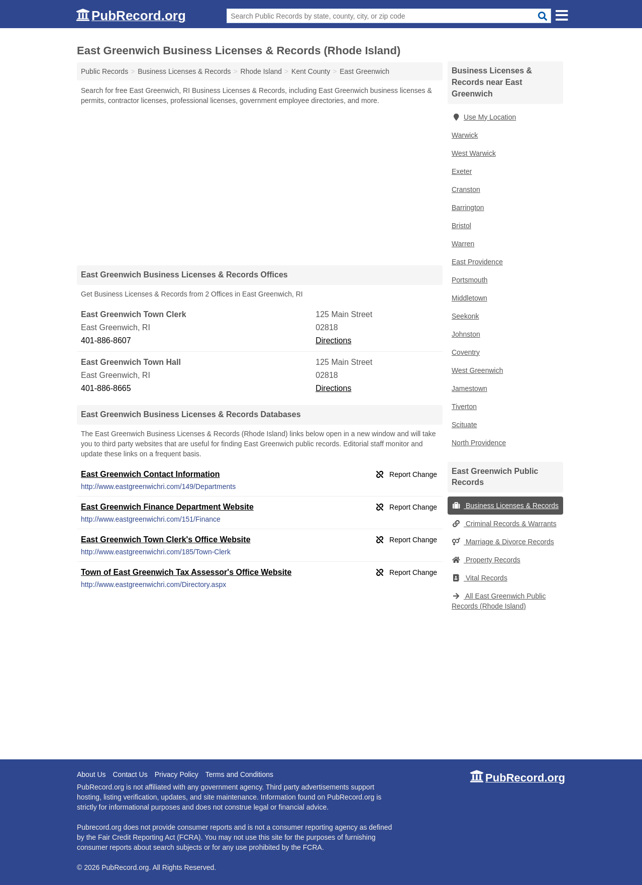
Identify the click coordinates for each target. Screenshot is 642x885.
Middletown (469, 298)
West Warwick (474, 153)
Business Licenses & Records (505, 506)
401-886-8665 (106, 388)
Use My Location (484, 117)
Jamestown (469, 388)
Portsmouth (470, 280)
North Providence (479, 443)
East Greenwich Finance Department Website (167, 507)
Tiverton (464, 407)
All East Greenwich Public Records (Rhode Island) (499, 601)
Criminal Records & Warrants (504, 524)
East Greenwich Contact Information (150, 474)
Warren (463, 244)
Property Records (486, 560)
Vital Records (479, 578)
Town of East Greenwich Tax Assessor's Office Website (186, 572)
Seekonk (465, 316)
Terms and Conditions (239, 774)
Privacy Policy (176, 774)
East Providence (477, 262)
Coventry (466, 352)
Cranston (466, 189)
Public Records (104, 71)
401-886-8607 (106, 340)
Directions (333, 340)
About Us (91, 774)
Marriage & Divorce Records (503, 542)
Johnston (466, 334)
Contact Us (130, 774)
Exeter (462, 171)
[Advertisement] (260, 185)
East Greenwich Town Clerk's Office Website (166, 539)
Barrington (468, 208)
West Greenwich (477, 370)
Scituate (464, 425)
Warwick (465, 135)
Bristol (461, 226)
